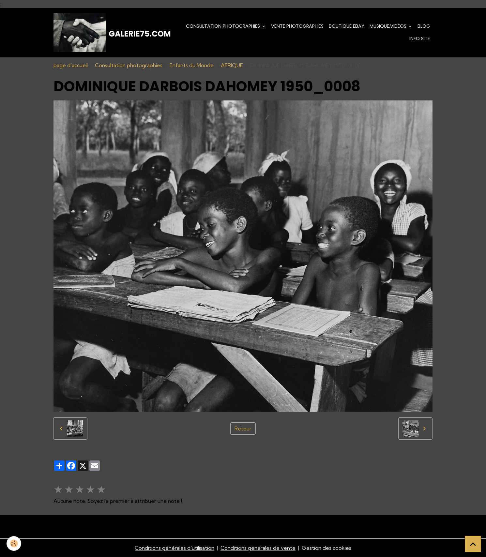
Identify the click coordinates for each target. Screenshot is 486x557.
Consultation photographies (223, 26)
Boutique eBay (346, 26)
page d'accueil (70, 65)
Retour (243, 428)
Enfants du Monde (192, 65)
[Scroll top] (473, 544)
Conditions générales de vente (258, 548)
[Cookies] (14, 543)
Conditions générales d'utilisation (174, 548)
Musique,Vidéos (389, 26)
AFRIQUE (232, 65)
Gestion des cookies (326, 548)
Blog (424, 26)
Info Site (419, 38)
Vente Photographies (297, 26)
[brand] (109, 32)
